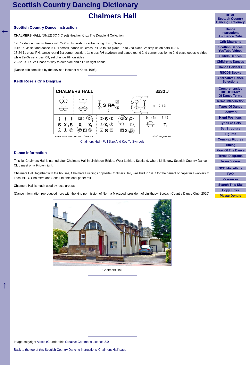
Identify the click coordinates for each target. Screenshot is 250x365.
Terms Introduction (230, 101)
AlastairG (43, 342)
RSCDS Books (230, 72)
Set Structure (230, 128)
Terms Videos (230, 161)
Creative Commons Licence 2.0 (87, 342)
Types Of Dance (230, 106)
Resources (230, 179)
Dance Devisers (230, 67)
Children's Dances (230, 61)
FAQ (230, 173)
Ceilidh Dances (230, 56)
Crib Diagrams (230, 41)
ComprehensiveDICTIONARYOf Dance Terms (230, 92)
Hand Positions (230, 117)
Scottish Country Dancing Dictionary (75, 5)
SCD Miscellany (230, 168)
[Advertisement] (112, 306)
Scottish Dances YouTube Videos (230, 49)
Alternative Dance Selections (230, 79)
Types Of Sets (230, 123)
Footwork (230, 112)
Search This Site (230, 184)
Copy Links (230, 190)
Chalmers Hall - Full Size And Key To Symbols (112, 141)
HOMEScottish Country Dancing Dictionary (230, 18)
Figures (230, 134)
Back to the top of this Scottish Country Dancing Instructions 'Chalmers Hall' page (70, 349)
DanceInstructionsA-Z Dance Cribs (230, 33)
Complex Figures (230, 139)
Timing (230, 145)
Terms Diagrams (230, 155)
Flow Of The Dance (230, 150)
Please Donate (230, 195)
